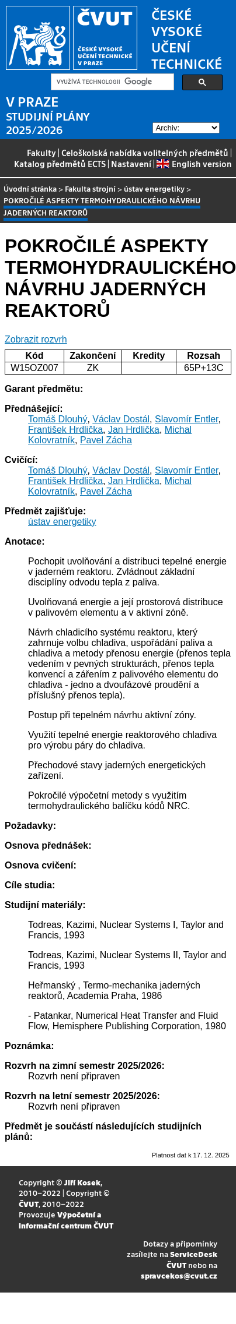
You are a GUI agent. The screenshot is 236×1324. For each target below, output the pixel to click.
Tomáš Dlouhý (57, 419)
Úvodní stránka (30, 188)
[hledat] (111, 82)
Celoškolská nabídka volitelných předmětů (144, 152)
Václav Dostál (121, 419)
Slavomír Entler (186, 419)
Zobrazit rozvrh (36, 339)
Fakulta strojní (90, 188)
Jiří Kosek (82, 1182)
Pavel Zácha (106, 440)
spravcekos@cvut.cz (179, 1275)
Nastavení (131, 163)
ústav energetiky (154, 188)
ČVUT (29, 1203)
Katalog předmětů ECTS (60, 163)
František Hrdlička (65, 430)
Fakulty (41, 152)
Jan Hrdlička (133, 430)
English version (194, 163)
